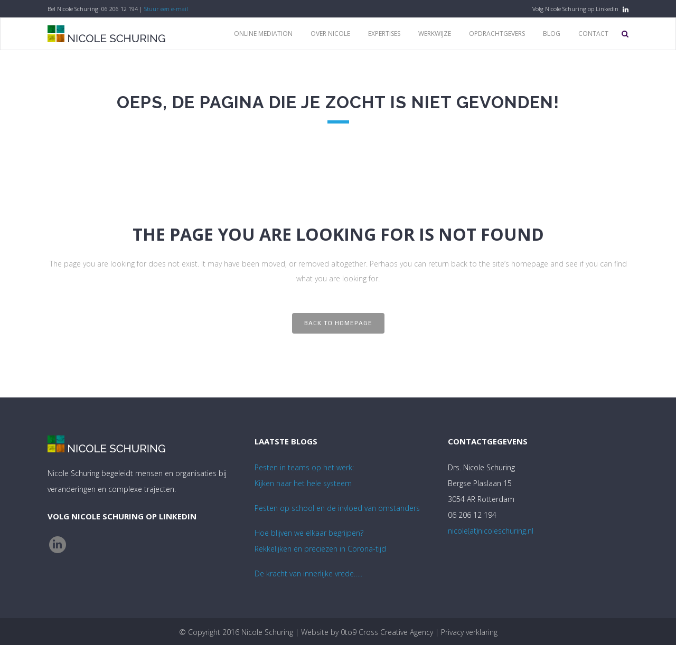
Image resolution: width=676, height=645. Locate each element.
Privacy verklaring (469, 632)
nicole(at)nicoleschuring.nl (490, 531)
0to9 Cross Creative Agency (387, 632)
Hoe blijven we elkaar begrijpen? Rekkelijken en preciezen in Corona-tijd (320, 541)
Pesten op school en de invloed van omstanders (337, 508)
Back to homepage (338, 323)
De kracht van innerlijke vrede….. (308, 573)
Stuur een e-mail (166, 9)
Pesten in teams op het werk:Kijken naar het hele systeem (304, 475)
